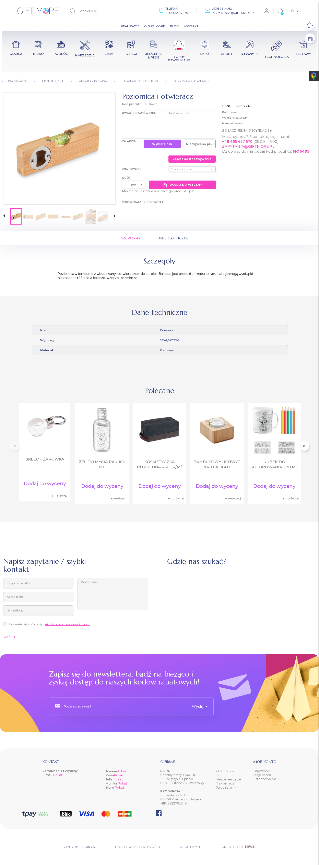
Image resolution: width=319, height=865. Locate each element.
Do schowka (131, 202)
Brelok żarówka (44, 459)
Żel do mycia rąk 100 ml (102, 464)
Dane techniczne (173, 238)
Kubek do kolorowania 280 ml (274, 464)
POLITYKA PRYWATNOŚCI (137, 847)
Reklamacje (225, 783)
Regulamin (191, 847)
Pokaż (58, 775)
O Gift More (225, 771)
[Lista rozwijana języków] (294, 11)
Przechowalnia (264, 779)
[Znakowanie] (192, 169)
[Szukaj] (95, 11)
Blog (220, 775)
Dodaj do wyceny (182, 184)
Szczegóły (131, 238)
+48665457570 (176, 13)
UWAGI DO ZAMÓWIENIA (139, 113)
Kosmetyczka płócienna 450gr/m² (159, 464)
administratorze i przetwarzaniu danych (67, 624)
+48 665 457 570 (237, 141)
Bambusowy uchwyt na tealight (216, 464)
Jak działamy (226, 787)
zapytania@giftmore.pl (234, 13)
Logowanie (261, 771)
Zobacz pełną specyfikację (247, 130)
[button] (4, 216)
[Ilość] (133, 184)
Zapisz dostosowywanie (192, 159)
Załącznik (130, 141)
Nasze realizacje (228, 779)
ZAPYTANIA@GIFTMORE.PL (248, 146)
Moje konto (262, 775)
